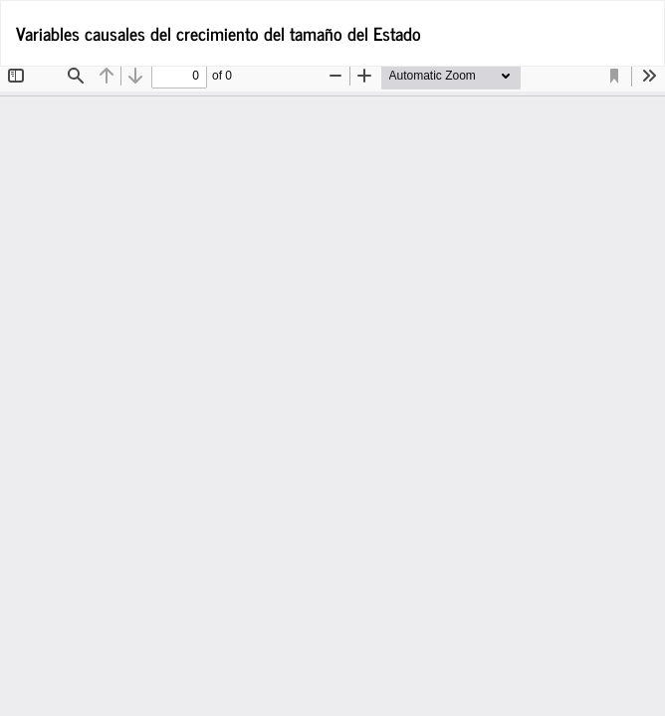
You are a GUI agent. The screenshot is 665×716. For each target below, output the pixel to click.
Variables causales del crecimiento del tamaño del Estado (218, 33)
